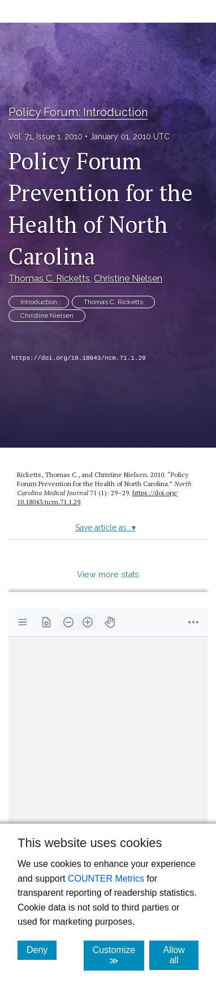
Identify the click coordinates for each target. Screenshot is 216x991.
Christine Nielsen (128, 278)
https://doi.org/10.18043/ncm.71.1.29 (78, 358)
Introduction (38, 302)
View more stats (108, 574)
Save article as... (105, 527)
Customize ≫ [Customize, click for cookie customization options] (119, 955)
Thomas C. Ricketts (49, 278)
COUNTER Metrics (106, 878)
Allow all (180, 955)
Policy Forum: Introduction (78, 112)
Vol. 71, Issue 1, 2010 (45, 136)
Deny (42, 950)
